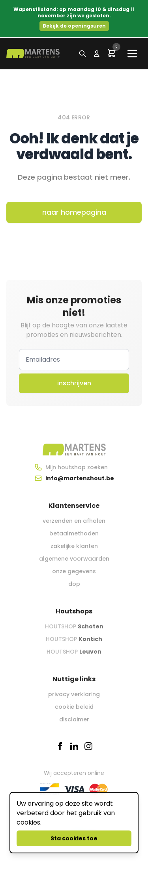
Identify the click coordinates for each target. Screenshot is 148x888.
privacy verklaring (74, 694)
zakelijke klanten (74, 546)
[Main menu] (132, 53)
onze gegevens (74, 571)
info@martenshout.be (79, 478)
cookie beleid (74, 707)
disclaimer (74, 719)
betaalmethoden (74, 533)
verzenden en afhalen (74, 521)
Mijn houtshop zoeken (76, 467)
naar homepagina (74, 212)
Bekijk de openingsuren (74, 25)
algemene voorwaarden (74, 559)
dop (74, 584)
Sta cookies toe (74, 838)
